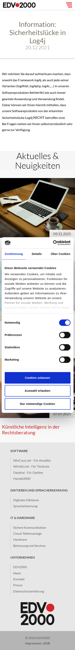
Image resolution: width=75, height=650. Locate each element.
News (17, 573)
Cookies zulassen (37, 377)
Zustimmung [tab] (14, 253)
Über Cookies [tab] (60, 253)
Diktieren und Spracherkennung (39, 490)
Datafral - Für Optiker (28, 472)
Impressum (33, 643)
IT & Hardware (22, 518)
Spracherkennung (25, 506)
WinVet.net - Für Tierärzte (31, 466)
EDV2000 (20, 567)
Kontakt (19, 579)
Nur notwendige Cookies (37, 403)
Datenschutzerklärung (28, 591)
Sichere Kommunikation (29, 527)
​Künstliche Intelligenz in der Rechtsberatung (31, 429)
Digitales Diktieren (26, 500)
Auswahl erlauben (37, 390)
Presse (17, 585)
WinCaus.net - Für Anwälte (32, 460)
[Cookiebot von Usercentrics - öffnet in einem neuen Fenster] (53, 242)
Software (19, 451)
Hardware (20, 539)
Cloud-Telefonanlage (27, 533)
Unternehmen (22, 557)
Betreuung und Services (29, 545)
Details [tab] (37, 253)
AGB (46, 643)
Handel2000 (21, 478)
